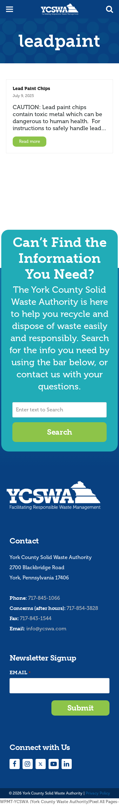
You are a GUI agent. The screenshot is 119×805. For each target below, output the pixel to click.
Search (59, 432)
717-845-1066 (44, 598)
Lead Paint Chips (31, 88)
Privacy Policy (98, 793)
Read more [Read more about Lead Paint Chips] (29, 141)
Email (20, 673)
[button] (109, 9)
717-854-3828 (82, 608)
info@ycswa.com (46, 629)
